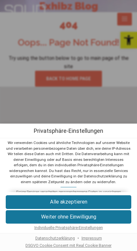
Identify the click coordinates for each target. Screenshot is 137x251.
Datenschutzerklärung (55, 238)
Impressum (92, 238)
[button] (68, 202)
